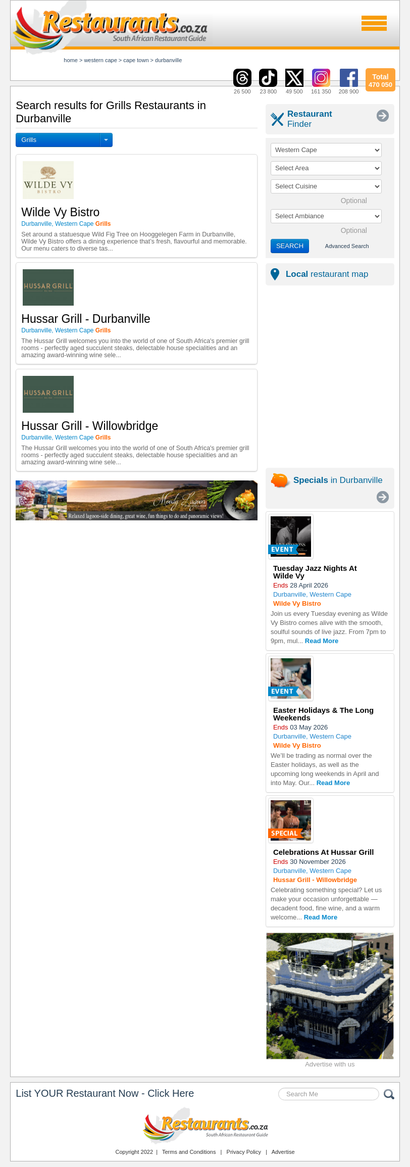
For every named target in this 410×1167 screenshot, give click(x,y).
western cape (100, 60)
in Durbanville (338, 480)
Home (71, 60)
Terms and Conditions (189, 1152)
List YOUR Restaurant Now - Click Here (105, 1093)
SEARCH (289, 246)
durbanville (168, 60)
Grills (28, 139)
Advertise (283, 1152)
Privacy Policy (244, 1152)
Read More (321, 641)
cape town (135, 60)
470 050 (380, 79)
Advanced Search (347, 246)
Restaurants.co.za (205, 1125)
